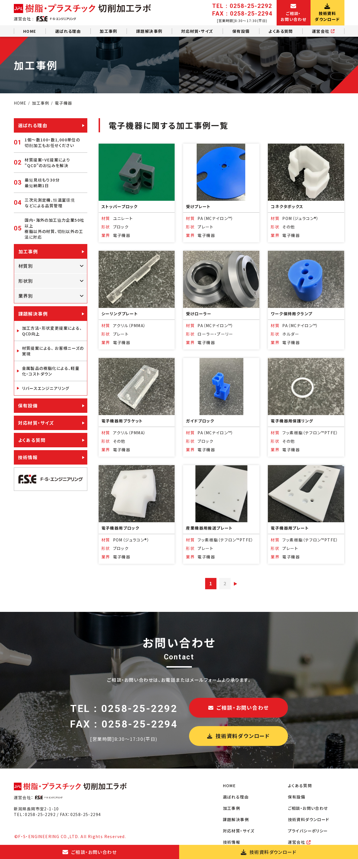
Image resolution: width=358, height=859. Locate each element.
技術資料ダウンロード (238, 735)
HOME (29, 31)
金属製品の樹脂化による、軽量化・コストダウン (51, 371)
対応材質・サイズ (197, 31)
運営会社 (323, 31)
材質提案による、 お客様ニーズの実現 (53, 351)
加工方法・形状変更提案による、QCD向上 (52, 330)
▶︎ (235, 583)
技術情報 (28, 457)
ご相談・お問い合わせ (238, 707)
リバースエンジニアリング (46, 388)
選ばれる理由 (68, 31)
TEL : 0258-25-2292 (123, 709)
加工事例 (108, 31)
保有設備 (241, 31)
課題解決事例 (149, 31)
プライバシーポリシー (308, 831)
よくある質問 (280, 31)
